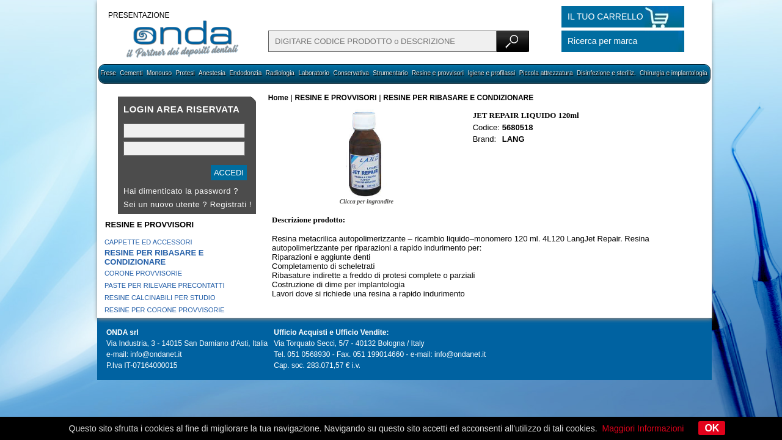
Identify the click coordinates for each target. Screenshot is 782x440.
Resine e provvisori (438, 73)
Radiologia (280, 73)
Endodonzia (245, 73)
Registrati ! (231, 204)
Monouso (159, 73)
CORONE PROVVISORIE (143, 273)
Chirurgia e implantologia (673, 73)
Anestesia (212, 73)
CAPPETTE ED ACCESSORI (148, 242)
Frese (108, 73)
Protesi (184, 73)
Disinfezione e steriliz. (606, 73)
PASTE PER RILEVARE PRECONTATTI (164, 285)
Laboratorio (313, 73)
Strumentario (390, 73)
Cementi (131, 73)
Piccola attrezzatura (546, 73)
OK (711, 428)
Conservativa (350, 73)
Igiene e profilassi (491, 73)
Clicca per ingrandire (366, 201)
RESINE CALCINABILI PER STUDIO (160, 297)
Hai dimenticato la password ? (180, 191)
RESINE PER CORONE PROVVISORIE (164, 310)
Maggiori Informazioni (643, 428)
